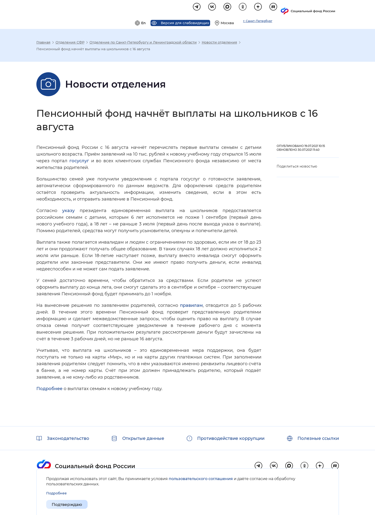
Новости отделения (219, 43)
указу (68, 211)
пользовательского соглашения (201, 478)
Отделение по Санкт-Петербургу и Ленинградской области (143, 43)
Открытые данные (143, 438)
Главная (43, 43)
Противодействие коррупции (230, 438)
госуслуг (79, 161)
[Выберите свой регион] (282, 8)
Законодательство (68, 438)
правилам (191, 306)
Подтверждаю (68, 504)
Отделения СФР (70, 43)
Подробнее (49, 389)
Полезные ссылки (318, 438)
